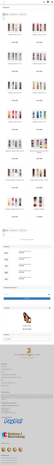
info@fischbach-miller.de (10, 412)
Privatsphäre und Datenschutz (8, 382)
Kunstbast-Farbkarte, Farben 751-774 (14, 209)
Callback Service (5, 385)
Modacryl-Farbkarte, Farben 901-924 (14, 151)
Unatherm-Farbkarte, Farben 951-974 (14, 180)
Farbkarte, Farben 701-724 (39, 122)
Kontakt (3, 372)
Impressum (3, 366)
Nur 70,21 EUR (27, 329)
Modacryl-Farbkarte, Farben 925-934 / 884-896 (39, 151)
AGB (2, 380)
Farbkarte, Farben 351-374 (39, 92)
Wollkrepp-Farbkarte (39, 209)
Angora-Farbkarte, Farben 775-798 (39, 180)
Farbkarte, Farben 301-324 (14, 92)
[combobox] (14, 14)
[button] (4, 14)
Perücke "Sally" (27, 326)
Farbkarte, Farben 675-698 (14, 122)
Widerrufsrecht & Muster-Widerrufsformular (11, 377)
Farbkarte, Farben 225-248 (39, 34)
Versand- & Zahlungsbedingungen (9, 374)
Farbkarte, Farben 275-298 (39, 63)
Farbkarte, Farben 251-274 (14, 63)
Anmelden (27, 298)
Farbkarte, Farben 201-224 (14, 34)
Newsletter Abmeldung (6, 369)
